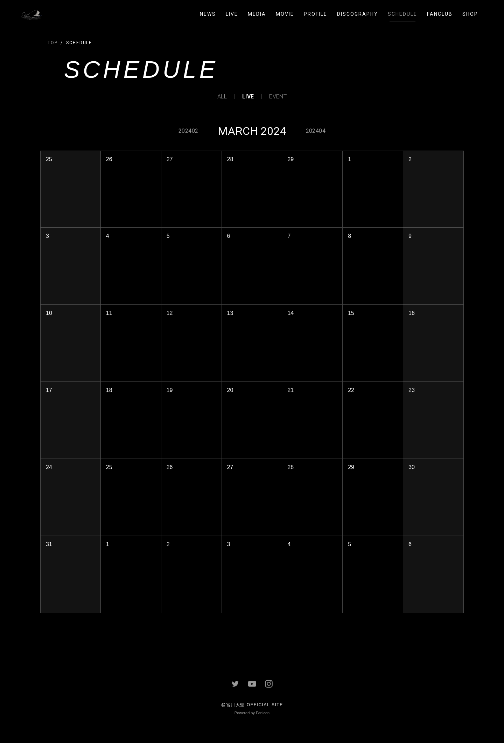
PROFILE (315, 14)
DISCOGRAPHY (357, 14)
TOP (53, 43)
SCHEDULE (402, 14)
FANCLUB (440, 14)
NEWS (208, 14)
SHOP (470, 14)
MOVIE (285, 14)
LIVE (232, 14)
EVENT (278, 96)
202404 (316, 131)
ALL (222, 96)
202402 (188, 131)
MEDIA (257, 14)
